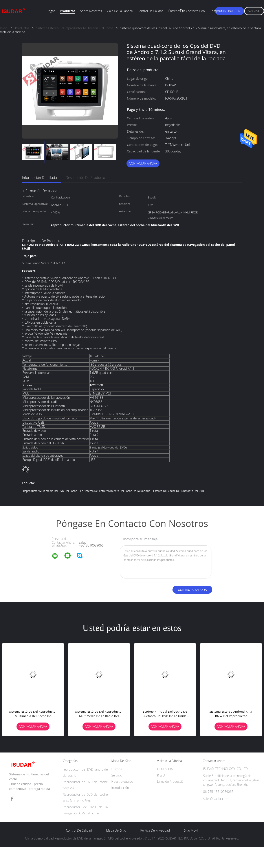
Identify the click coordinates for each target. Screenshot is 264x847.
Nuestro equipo (122, 781)
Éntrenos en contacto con (186, 11)
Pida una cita (229, 11)
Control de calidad (150, 11)
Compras (216, 11)
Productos (67, 11)
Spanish (254, 11)
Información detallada (39, 177)
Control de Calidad (79, 830)
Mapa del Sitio (116, 830)
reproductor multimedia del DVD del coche (50, 491)
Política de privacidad (155, 830)
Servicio (116, 775)
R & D (161, 775)
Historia (116, 769)
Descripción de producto (85, 177)
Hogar (50, 11)
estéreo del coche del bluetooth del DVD (178, 491)
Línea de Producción (171, 781)
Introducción (120, 788)
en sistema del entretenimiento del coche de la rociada (115, 491)
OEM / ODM (165, 769)
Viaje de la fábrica (120, 11)
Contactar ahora (143, 163)
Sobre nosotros (91, 11)
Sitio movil (191, 830)
